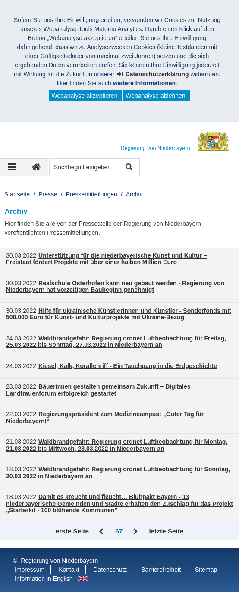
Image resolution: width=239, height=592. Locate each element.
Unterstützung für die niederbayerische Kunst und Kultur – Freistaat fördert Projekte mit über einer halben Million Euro (106, 259)
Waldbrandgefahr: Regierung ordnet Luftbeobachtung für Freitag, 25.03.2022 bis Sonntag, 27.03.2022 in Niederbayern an (116, 342)
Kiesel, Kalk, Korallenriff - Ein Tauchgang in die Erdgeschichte (127, 365)
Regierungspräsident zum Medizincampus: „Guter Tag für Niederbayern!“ (105, 417)
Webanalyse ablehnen (155, 95)
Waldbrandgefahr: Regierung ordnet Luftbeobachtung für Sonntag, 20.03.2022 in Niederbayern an (118, 473)
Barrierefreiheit (161, 569)
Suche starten (128, 167)
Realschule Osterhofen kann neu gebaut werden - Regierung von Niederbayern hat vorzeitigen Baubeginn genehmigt (115, 286)
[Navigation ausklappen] (12, 167)
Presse (47, 194)
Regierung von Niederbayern (59, 560)
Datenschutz (110, 569)
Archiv (134, 194)
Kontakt (69, 569)
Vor (135, 532)
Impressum (29, 569)
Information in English (44, 578)
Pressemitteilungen (91, 194)
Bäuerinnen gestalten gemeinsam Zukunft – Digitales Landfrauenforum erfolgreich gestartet (98, 390)
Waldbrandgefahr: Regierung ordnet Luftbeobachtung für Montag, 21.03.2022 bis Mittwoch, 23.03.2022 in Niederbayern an (116, 445)
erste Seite (72, 531)
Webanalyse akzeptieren (84, 95)
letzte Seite (166, 531)
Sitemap (206, 569)
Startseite (17, 194)
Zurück (102, 532)
